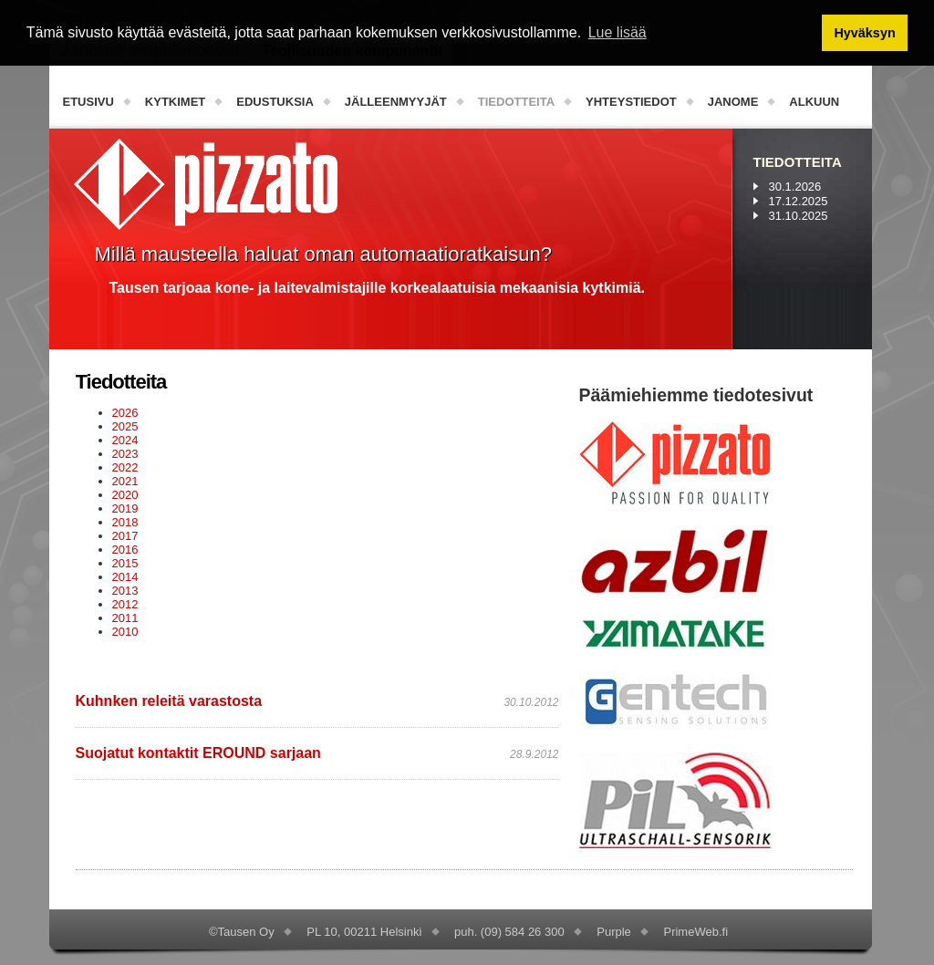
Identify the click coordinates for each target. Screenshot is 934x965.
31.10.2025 (798, 216)
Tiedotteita (516, 102)
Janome (733, 102)
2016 (125, 549)
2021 (125, 481)
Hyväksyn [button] (864, 33)
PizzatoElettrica (205, 184)
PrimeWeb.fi (695, 932)
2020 (125, 495)
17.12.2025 (798, 201)
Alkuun (814, 102)
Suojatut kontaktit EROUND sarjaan (198, 753)
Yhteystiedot (631, 102)
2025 (125, 426)
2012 (125, 604)
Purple (614, 932)
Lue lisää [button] (617, 32)
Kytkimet (175, 102)
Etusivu (88, 102)
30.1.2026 (795, 186)
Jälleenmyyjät (396, 102)
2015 (125, 563)
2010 (125, 631)
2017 (125, 536)
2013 (125, 590)
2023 (125, 454)
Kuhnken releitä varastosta (169, 701)
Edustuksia (275, 102)
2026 (125, 413)
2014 (125, 577)
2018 (125, 522)
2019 (125, 508)
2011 (125, 618)
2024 (125, 440)
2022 (125, 467)
